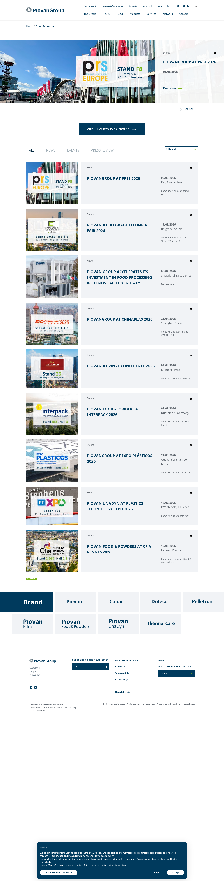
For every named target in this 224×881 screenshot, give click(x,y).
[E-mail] (87, 666)
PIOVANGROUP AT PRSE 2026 (189, 61)
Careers (183, 14)
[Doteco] (160, 602)
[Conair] (118, 602)
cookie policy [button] (107, 856)
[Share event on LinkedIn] (215, 53)
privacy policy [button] (95, 853)
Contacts (133, 6)
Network (168, 14)
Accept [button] (175, 872)
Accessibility (121, 679)
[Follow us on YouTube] (184, 6)
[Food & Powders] (75, 624)
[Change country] (167, 6)
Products (134, 14)
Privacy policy (148, 703)
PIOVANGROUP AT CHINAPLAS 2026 (120, 319)
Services (151, 14)
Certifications (133, 703)
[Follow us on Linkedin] (178, 6)
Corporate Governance (113, 6)
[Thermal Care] (160, 624)
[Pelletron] (203, 602)
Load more (31, 578)
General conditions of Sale (169, 703)
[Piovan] (75, 602)
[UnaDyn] (118, 624)
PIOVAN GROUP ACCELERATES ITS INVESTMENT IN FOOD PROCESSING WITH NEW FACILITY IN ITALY (119, 277)
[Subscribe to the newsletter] (106, 666)
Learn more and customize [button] (58, 872)
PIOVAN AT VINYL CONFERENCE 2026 (121, 365)
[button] (172, 88)
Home (29, 26)
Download (147, 6)
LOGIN (161, 660)
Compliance (189, 703)
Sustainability (122, 673)
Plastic (106, 14)
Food (120, 14)
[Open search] (196, 6)
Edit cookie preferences (114, 703)
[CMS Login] (188, 6)
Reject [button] (157, 872)
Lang (160, 6)
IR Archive (120, 666)
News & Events (90, 6)
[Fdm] (32, 624)
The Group (90, 14)
